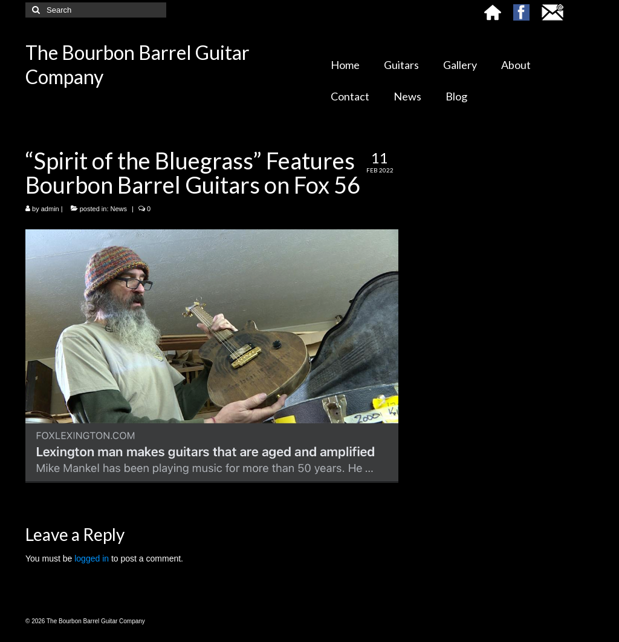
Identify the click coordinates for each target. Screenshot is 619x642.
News (119, 208)
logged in (91, 558)
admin (50, 208)
